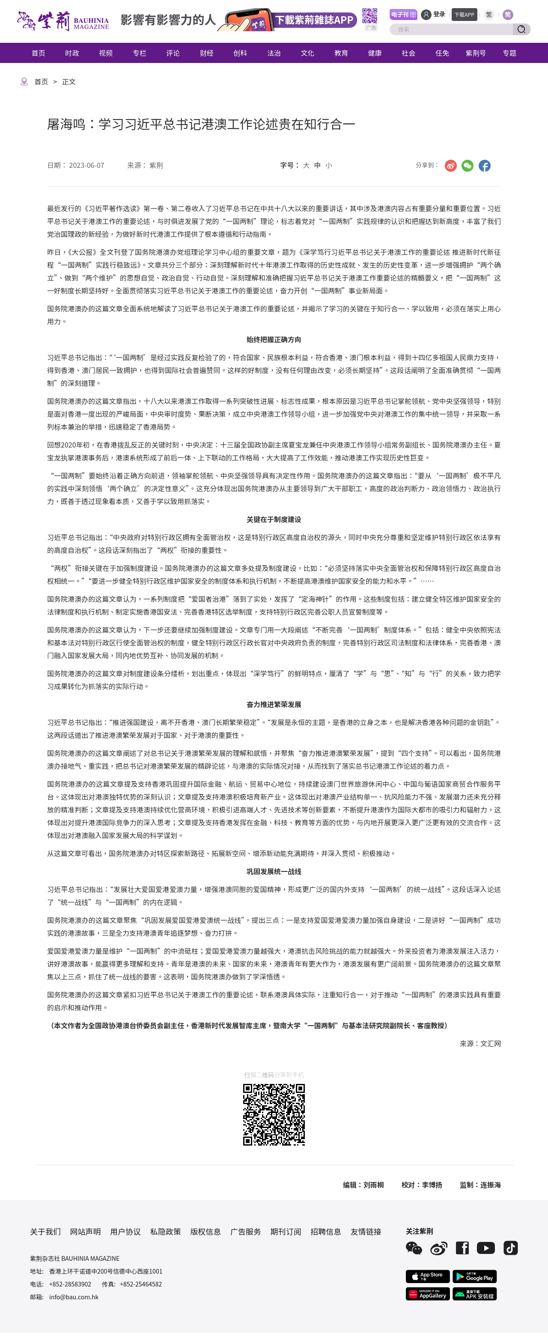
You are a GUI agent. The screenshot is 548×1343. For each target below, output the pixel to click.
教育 (341, 53)
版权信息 (205, 1231)
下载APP (464, 14)
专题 (509, 53)
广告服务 (245, 1231)
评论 (173, 53)
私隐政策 (165, 1231)
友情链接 (366, 1231)
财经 (207, 53)
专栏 (139, 53)
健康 (375, 53)
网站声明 (85, 1231)
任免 (442, 53)
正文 (69, 81)
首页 (38, 53)
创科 (240, 53)
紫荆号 (476, 53)
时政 (72, 53)
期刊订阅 (286, 1231)
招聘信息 (325, 1231)
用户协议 (125, 1231)
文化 (308, 53)
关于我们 (45, 1231)
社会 (408, 53)
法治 (274, 53)
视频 (106, 53)
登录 (439, 14)
